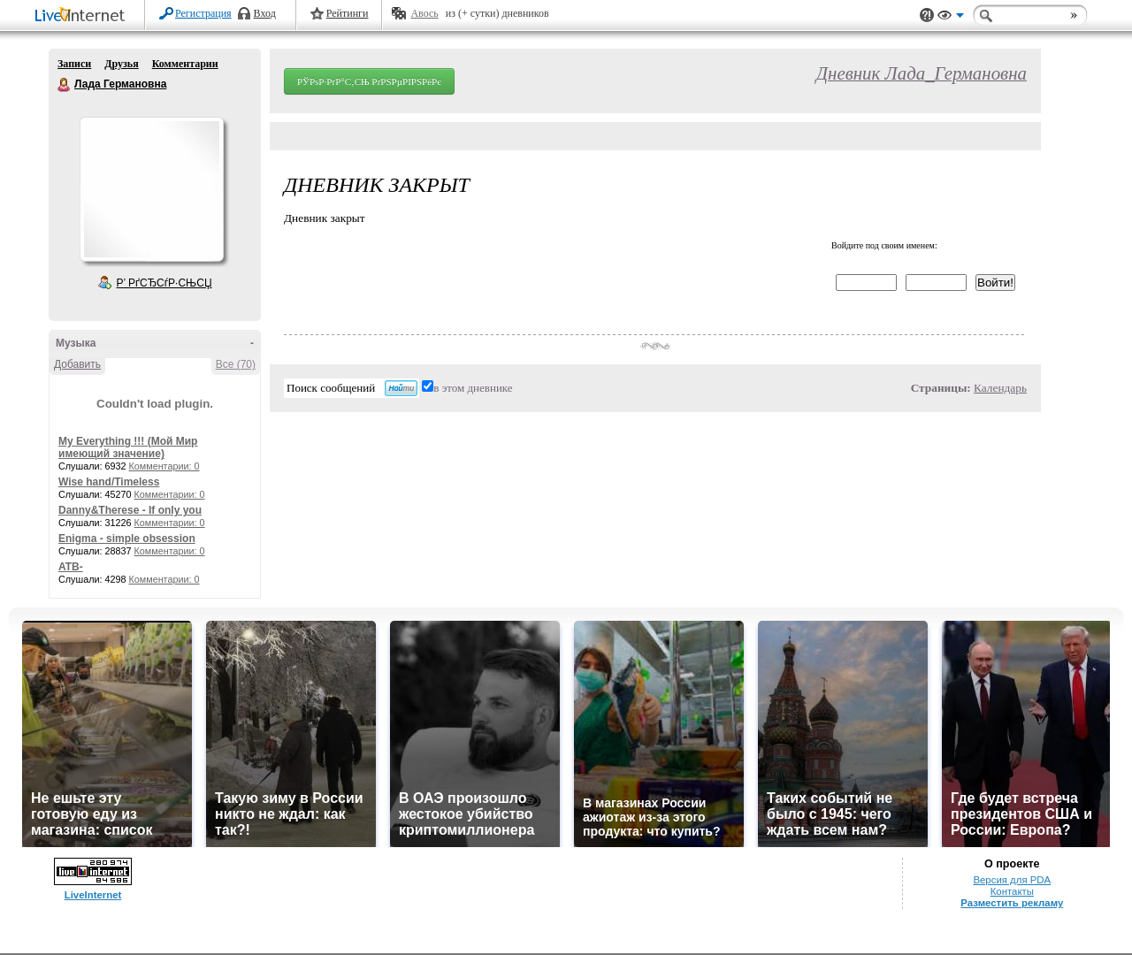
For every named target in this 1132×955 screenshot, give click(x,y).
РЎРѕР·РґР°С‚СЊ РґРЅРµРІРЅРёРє (369, 81)
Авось (424, 13)
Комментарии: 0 (164, 466)
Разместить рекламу (1011, 903)
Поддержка (927, 15)
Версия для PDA (1012, 880)
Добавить (77, 364)
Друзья (121, 63)
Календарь (1000, 387)
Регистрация (203, 13)
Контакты (1012, 891)
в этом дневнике (472, 387)
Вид (950, 18)
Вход (265, 13)
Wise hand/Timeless (108, 482)
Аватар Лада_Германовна (151, 189)
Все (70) (236, 364)
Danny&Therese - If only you (130, 510)
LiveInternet (83, 16)
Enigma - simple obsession (126, 538)
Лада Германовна (64, 85)
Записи (74, 63)
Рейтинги (347, 13)
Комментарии (185, 63)
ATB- (70, 567)
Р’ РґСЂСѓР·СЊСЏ (164, 283)
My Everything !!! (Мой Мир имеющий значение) (127, 447)
